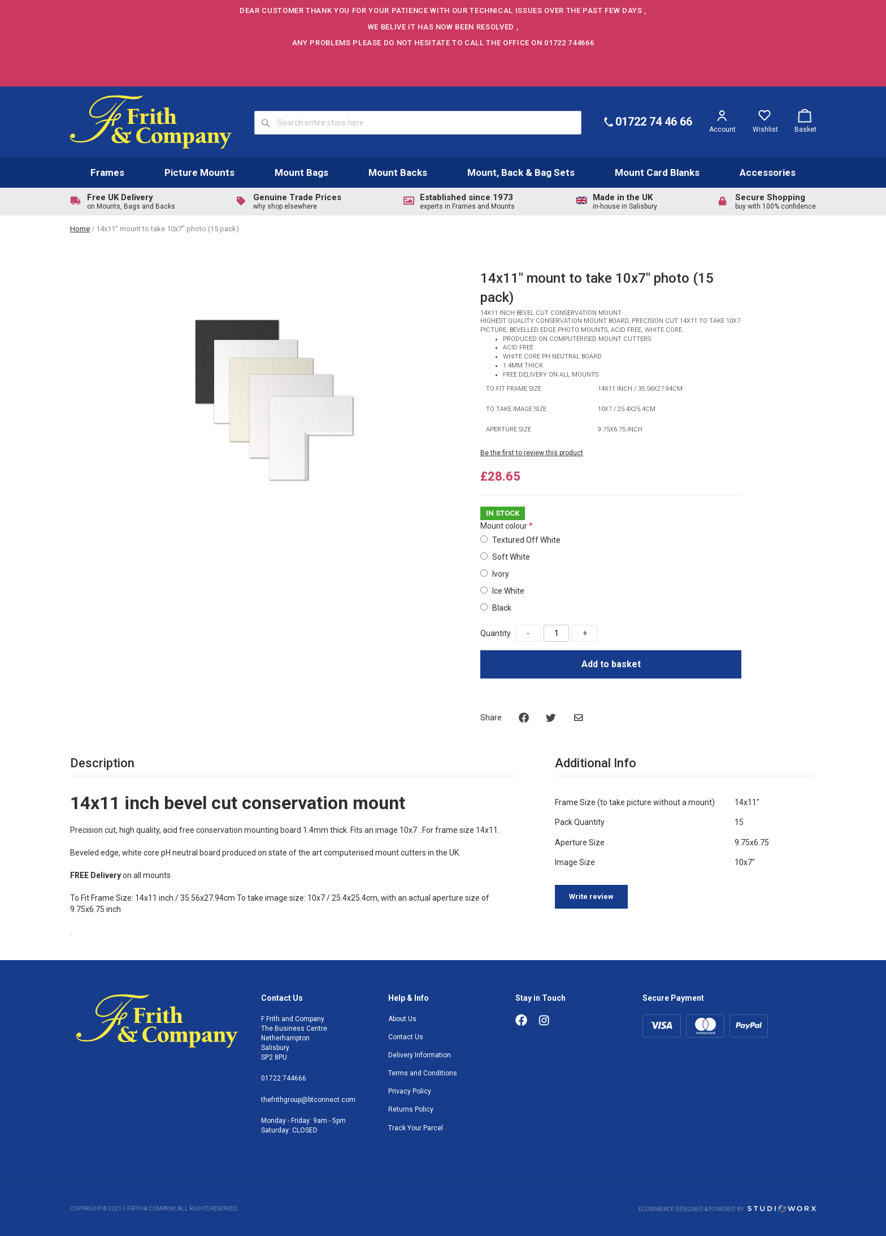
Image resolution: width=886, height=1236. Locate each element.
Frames (107, 172)
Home (80, 228)
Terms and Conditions (422, 1073)
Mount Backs (397, 172)
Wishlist (765, 129)
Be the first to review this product (531, 453)
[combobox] (417, 123)
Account (722, 129)
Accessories (768, 172)
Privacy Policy (409, 1091)
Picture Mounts (199, 172)
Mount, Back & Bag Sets (521, 172)
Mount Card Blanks (657, 172)
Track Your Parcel (415, 1128)
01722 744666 (283, 1078)
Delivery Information (419, 1055)
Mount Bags (301, 172)
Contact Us (405, 1037)
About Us (402, 1019)
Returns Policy (410, 1109)
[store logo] (151, 122)
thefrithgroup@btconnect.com (308, 1100)
